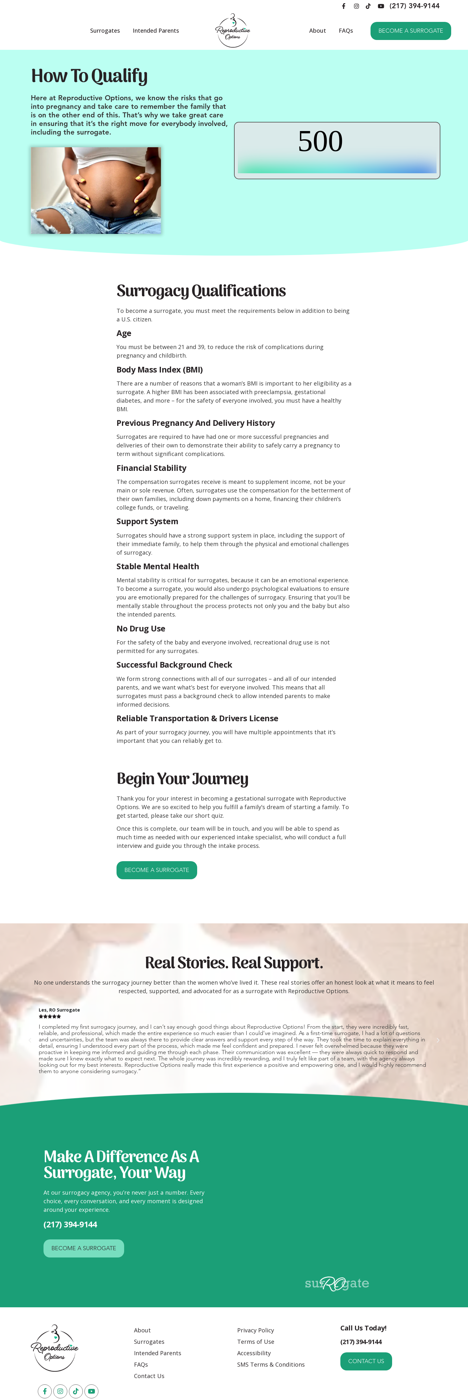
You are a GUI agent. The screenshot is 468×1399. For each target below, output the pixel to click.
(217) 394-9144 (415, 6)
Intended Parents (156, 30)
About (317, 30)
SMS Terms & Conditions (271, 1364)
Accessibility (254, 1353)
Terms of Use (255, 1341)
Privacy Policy (255, 1330)
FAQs (346, 30)
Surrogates (105, 30)
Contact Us (149, 1376)
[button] (30, 1040)
